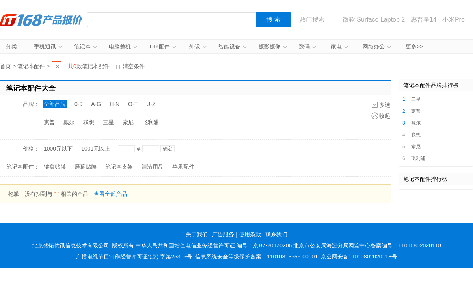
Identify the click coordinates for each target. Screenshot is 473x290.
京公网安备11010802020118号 (359, 256)
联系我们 (276, 234)
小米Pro (453, 19)
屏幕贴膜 (85, 167)
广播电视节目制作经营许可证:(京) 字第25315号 (134, 256)
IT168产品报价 (41, 19)
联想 (88, 122)
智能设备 (232, 46)
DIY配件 (163, 46)
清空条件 (134, 66)
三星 (108, 122)
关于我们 (197, 234)
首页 (5, 66)
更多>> (414, 46)
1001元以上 (95, 148)
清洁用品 (153, 167)
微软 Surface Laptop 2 (374, 19)
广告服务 (223, 234)
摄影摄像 (273, 46)
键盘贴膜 (55, 167)
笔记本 (85, 46)
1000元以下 (58, 148)
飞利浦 (150, 122)
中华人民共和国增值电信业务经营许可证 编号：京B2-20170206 (214, 245)
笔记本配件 (31, 66)
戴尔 (68, 122)
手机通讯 (48, 46)
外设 (198, 46)
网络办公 (377, 46)
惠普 (49, 122)
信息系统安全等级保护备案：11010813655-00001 (256, 256)
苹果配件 (183, 167)
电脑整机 (123, 46)
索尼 (128, 122)
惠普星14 (424, 19)
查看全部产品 (110, 194)
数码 (308, 46)
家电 (339, 46)
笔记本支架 (119, 167)
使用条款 (250, 234)
